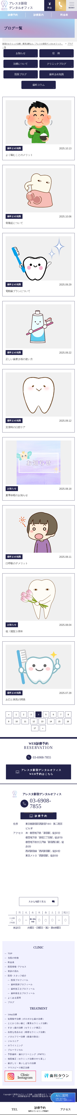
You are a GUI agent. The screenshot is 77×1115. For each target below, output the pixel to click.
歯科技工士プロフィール (23, 989)
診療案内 (38, 15)
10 (16, 721)
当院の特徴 (13, 958)
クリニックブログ (56, 63)
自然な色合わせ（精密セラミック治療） (27, 1032)
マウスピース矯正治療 (19, 1067)
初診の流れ (13, 971)
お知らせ (20, 53)
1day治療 (12, 1014)
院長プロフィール (19, 980)
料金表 (64, 15)
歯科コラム (38, 84)
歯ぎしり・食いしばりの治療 (22, 1063)
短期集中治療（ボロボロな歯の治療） (26, 1019)
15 (59, 721)
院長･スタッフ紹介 (17, 975)
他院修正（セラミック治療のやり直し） (27, 1059)
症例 (57, 53)
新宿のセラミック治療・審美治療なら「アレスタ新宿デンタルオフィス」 (32, 44)
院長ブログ (21, 74)
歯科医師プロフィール (22, 984)
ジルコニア (13, 1041)
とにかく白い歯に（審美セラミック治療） (28, 1023)
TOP (10, 953)
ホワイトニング (15, 1045)
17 (35, 728)
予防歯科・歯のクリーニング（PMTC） (27, 1054)
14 (51, 721)
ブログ (11, 1002)
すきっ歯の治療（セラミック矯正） (25, 1028)
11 (25, 721)
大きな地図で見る (37, 901)
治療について (20, 63)
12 (34, 721)
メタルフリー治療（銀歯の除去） (24, 1036)
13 (42, 721)
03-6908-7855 (40, 803)
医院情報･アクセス (17, 967)
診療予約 (13, 15)
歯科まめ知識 (56, 74)
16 (68, 721)
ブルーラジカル (15, 1050)
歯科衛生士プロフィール (23, 993)
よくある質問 (14, 998)
